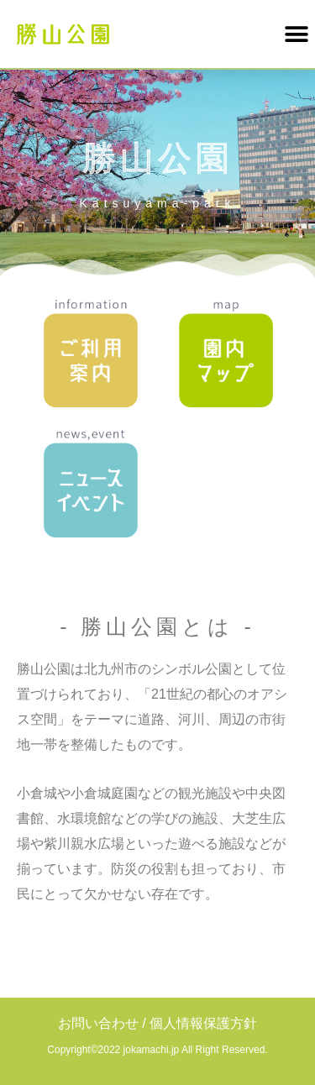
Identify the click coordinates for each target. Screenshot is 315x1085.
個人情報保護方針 (203, 1023)
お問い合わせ (98, 1023)
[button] (296, 34)
